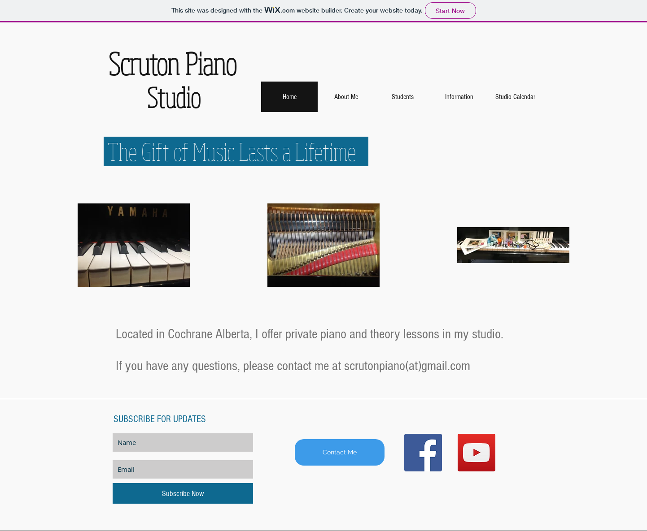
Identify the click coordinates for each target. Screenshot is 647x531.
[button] (402, 97)
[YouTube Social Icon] (476, 452)
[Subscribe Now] (183, 493)
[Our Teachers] (466, 377)
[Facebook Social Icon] (423, 452)
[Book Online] (181, 377)
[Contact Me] (340, 452)
